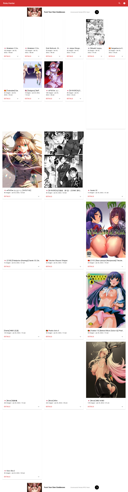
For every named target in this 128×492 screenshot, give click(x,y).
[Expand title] (17, 56)
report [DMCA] (124, 3)
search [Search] (119, 3)
